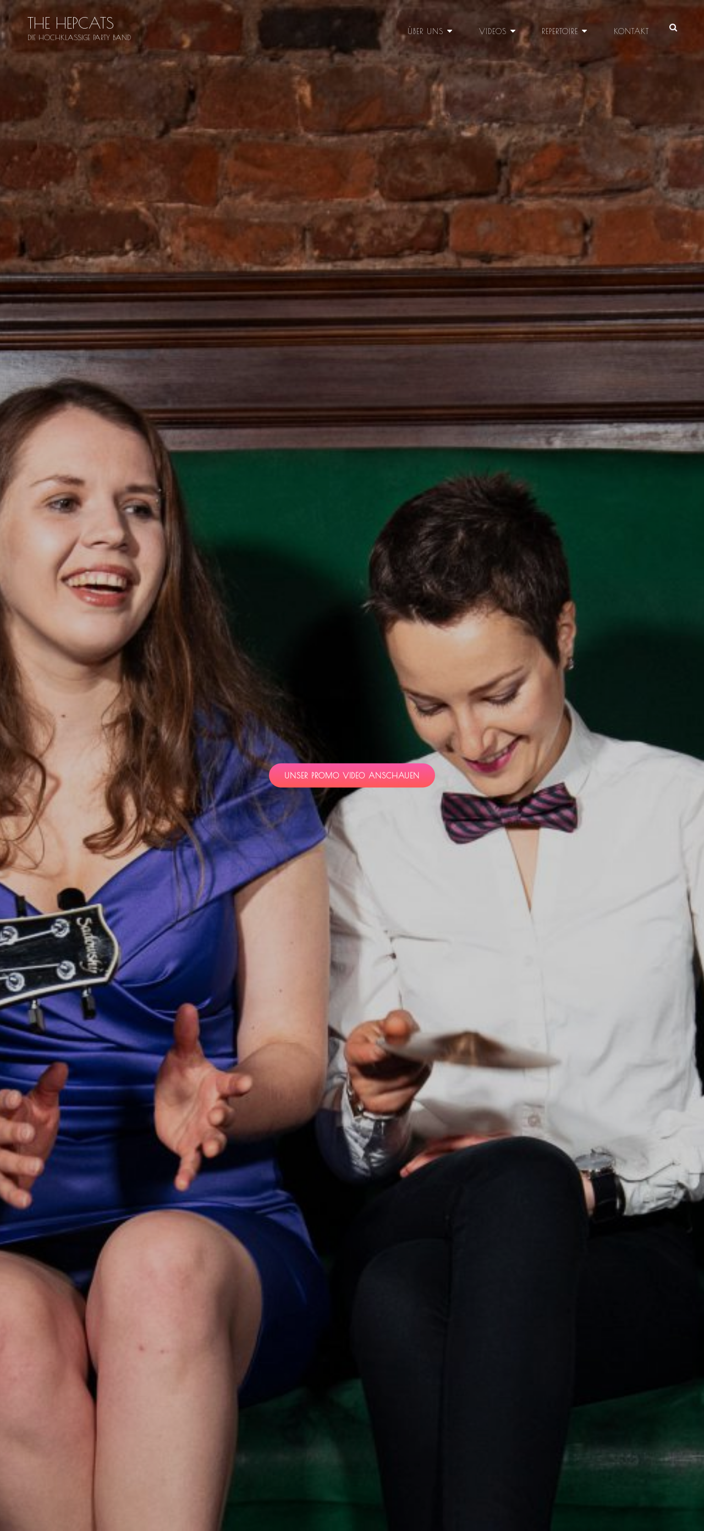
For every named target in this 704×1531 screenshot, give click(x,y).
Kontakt (631, 27)
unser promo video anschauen (360, 778)
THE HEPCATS (71, 23)
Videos (494, 27)
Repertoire (561, 27)
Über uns (428, 27)
